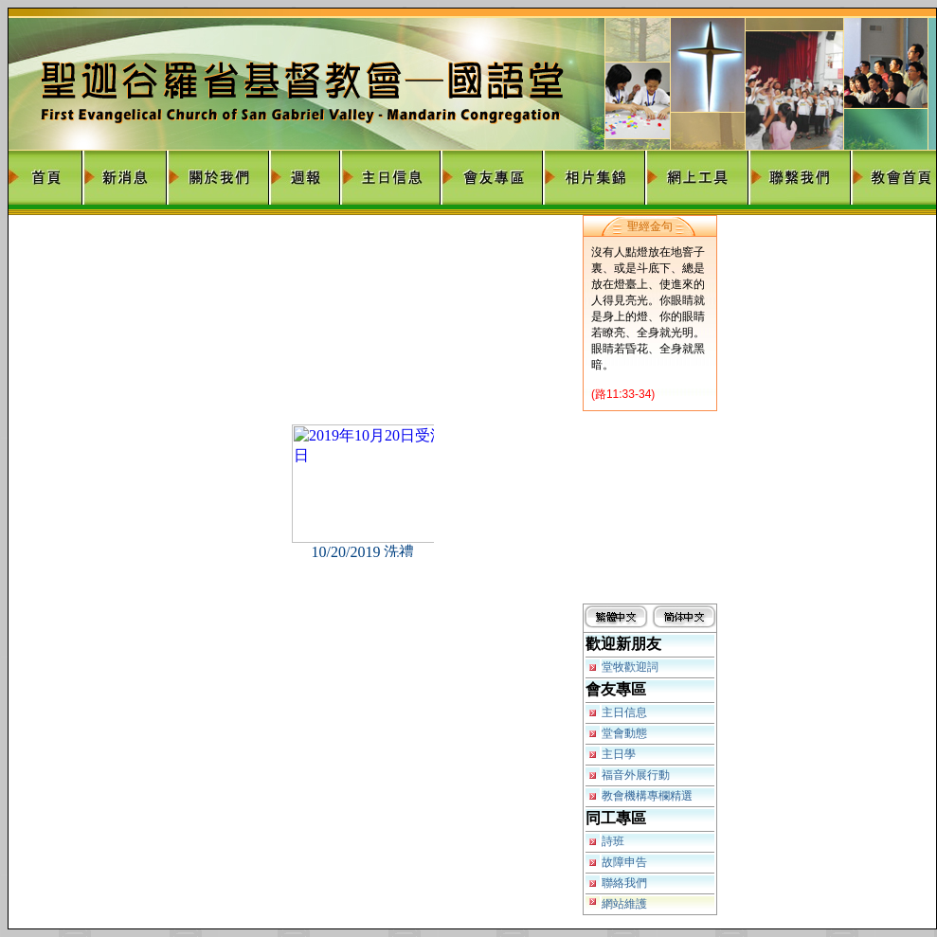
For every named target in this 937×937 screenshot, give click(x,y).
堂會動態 (624, 733)
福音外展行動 (636, 775)
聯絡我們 (624, 883)
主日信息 (624, 712)
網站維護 (624, 903)
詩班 (613, 841)
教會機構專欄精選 (647, 795)
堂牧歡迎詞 (630, 667)
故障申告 (624, 862)
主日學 (619, 754)
